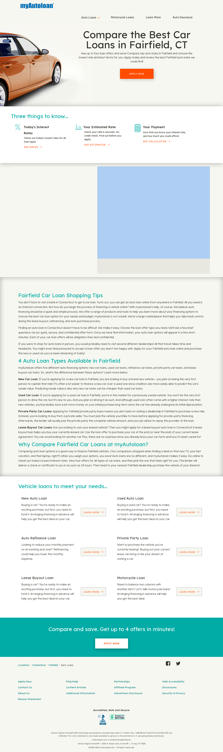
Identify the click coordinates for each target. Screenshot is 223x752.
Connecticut (39, 665)
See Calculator (154, 141)
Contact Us (25, 687)
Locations (23, 665)
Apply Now (136, 73)
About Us (24, 693)
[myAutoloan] (111, 717)
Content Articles (76, 687)
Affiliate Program (125, 687)
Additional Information (80, 693)
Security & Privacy (173, 693)
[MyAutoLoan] (37, 6)
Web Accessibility (173, 681)
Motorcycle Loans (122, 17)
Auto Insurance (183, 17)
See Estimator (95, 144)
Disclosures (169, 687)
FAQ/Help (72, 681)
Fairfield (53, 665)
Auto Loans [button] (88, 17)
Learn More (153, 17)
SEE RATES (31, 147)
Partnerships (122, 681)
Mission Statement (29, 699)
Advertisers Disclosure (128, 693)
